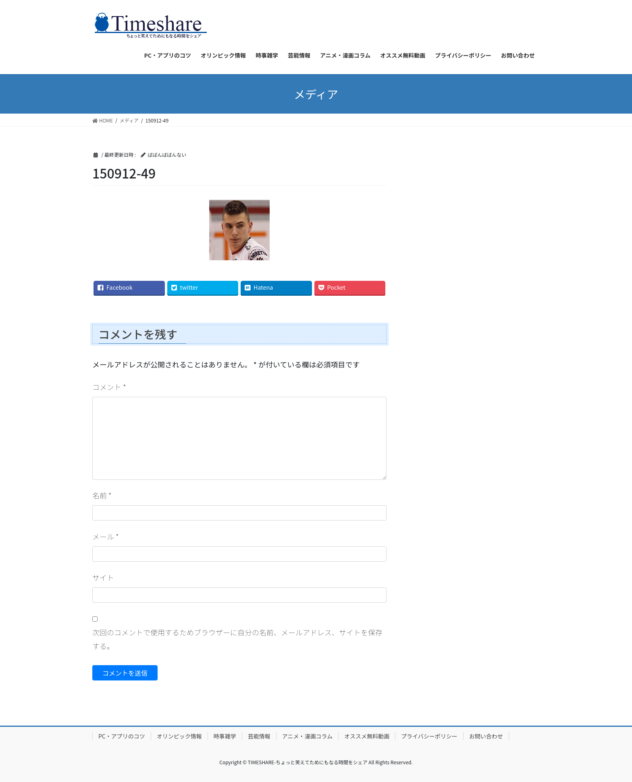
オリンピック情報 (179, 736)
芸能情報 (259, 736)
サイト (103, 577)
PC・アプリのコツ (121, 736)
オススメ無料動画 (366, 736)
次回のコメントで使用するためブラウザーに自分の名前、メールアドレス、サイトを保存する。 (237, 639)
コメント (109, 387)
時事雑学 (225, 736)
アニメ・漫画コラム (307, 736)
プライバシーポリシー (429, 736)
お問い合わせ (486, 736)
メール (105, 536)
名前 (102, 495)
